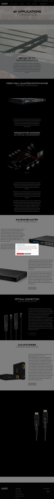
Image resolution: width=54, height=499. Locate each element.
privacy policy (30, 249)
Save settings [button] (28, 253)
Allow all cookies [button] (20, 253)
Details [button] (18, 251)
